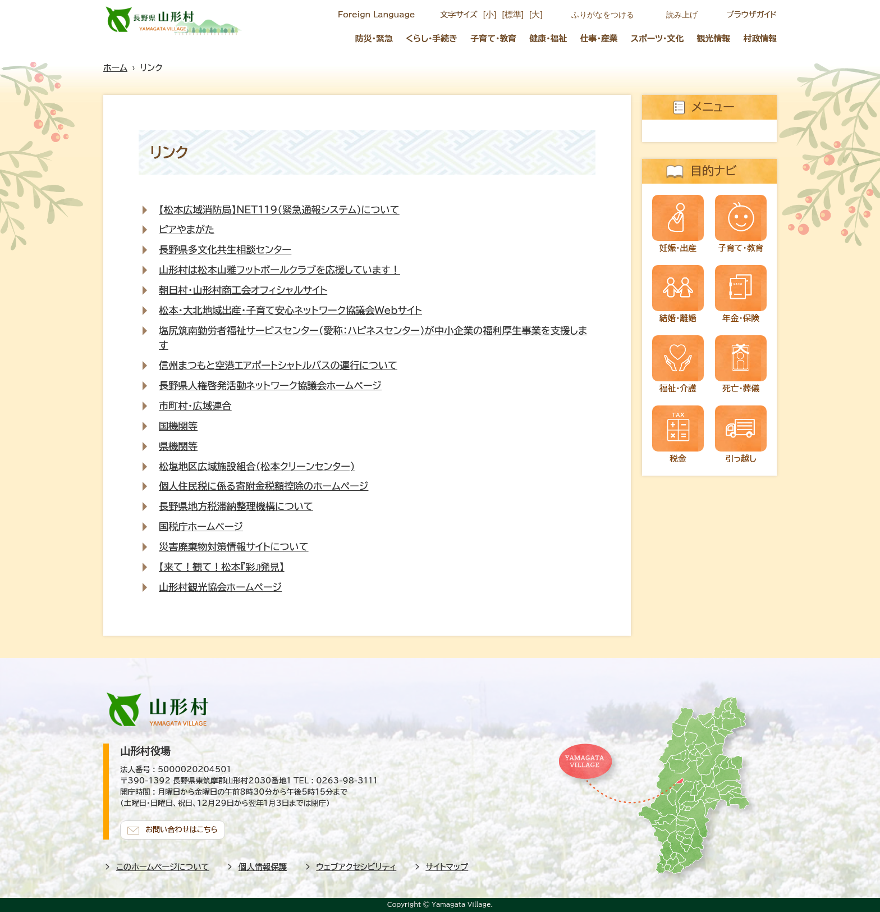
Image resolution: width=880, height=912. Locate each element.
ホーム (115, 67)
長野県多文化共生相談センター (225, 249)
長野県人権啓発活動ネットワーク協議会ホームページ (270, 385)
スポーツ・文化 (657, 38)
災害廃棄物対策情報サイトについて (233, 546)
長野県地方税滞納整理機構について (236, 506)
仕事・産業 (599, 38)
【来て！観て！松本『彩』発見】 (221, 567)
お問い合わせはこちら (181, 830)
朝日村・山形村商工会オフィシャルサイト (243, 290)
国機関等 (178, 426)
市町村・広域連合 (195, 406)
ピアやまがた (186, 229)
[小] (490, 14)
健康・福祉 (548, 38)
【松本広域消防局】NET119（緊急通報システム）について (279, 210)
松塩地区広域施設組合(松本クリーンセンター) (257, 466)
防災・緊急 (374, 38)
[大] (536, 14)
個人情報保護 (263, 867)
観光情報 (714, 38)
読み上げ (682, 14)
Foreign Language (376, 15)
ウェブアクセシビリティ (357, 867)
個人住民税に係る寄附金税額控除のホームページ (263, 486)
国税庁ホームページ (201, 526)
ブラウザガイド (751, 15)
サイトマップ (447, 867)
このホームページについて (162, 867)
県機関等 (178, 446)
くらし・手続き (431, 38)
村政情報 (760, 38)
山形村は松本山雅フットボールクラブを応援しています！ (279, 270)
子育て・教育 (493, 38)
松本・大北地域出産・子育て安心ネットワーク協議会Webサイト (290, 310)
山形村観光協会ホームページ (220, 587)
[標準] (513, 14)
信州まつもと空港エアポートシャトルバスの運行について (278, 365)
